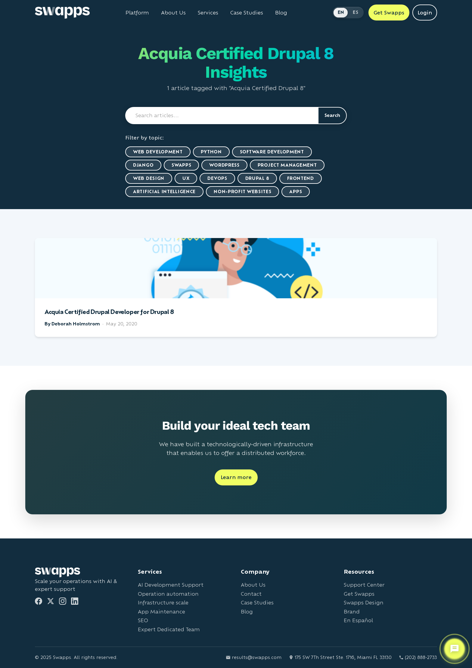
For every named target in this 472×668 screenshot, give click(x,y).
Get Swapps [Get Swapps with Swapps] (389, 12)
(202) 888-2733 (418, 657)
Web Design (148, 178)
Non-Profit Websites (242, 191)
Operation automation (168, 594)
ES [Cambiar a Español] (355, 12)
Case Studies (257, 602)
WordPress (224, 165)
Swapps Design (364, 602)
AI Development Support (170, 585)
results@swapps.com (253, 657)
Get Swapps (359, 594)
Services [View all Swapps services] (208, 13)
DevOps (217, 178)
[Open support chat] (454, 649)
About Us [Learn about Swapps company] (173, 13)
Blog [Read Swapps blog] (281, 13)
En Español (358, 620)
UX (185, 178)
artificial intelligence (164, 191)
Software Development (272, 152)
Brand (352, 611)
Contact (251, 594)
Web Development (158, 152)
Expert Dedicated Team (169, 629)
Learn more (236, 477)
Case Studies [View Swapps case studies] (246, 13)
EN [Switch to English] (341, 12)
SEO (143, 620)
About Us (253, 585)
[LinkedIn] (74, 601)
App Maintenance (161, 611)
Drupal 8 (257, 178)
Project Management (287, 165)
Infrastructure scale (163, 602)
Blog (247, 611)
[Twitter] (50, 601)
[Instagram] (62, 601)
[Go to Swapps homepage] (62, 13)
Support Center (364, 585)
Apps (295, 191)
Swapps (181, 165)
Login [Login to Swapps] (425, 12)
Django (143, 165)
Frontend (300, 178)
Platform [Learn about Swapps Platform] (137, 13)
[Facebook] (38, 601)
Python (211, 152)
